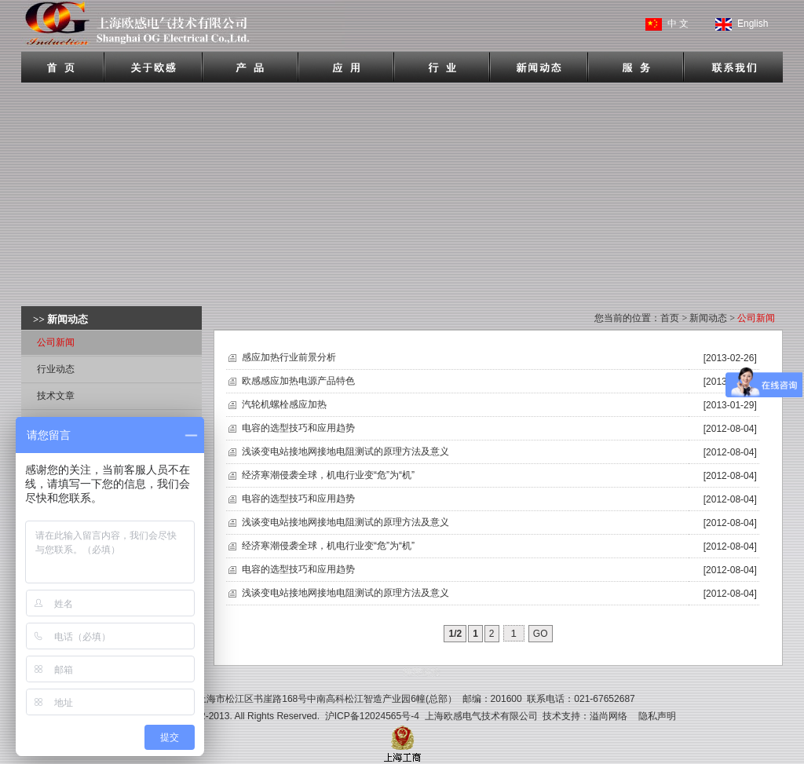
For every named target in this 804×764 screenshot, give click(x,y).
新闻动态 (708, 318)
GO (540, 633)
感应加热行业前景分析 (289, 357)
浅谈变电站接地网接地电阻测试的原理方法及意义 (345, 451)
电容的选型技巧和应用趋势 (298, 427)
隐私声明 (657, 716)
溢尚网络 (608, 716)
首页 (669, 318)
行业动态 (56, 369)
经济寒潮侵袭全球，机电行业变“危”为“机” (328, 475)
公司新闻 (56, 342)
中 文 (678, 23)
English (752, 23)
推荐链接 (421, 672)
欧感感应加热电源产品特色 (298, 380)
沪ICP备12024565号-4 (372, 716)
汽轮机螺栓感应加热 (284, 404)
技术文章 (56, 395)
